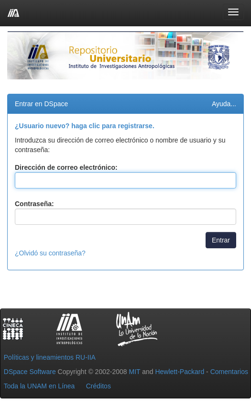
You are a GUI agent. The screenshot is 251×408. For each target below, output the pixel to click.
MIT (134, 371)
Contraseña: (34, 204)
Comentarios (229, 371)
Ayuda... (224, 104)
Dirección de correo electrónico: (66, 167)
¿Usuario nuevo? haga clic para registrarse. (84, 126)
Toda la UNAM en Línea (39, 386)
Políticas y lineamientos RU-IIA (50, 357)
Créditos (98, 386)
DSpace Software (30, 371)
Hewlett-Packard (179, 371)
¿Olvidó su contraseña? (50, 253)
